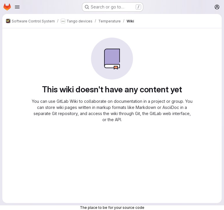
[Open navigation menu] (17, 7)
